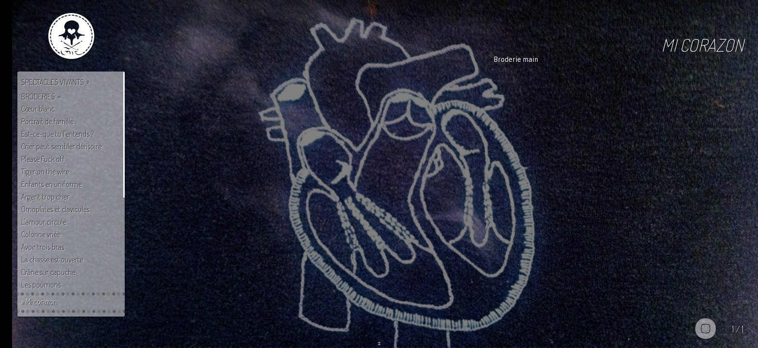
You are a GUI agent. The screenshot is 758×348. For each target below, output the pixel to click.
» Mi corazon (39, 301)
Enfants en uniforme (51, 184)
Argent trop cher (45, 197)
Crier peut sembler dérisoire (61, 146)
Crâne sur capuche (48, 272)
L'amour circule (43, 222)
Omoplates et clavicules (55, 209)
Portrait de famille (47, 121)
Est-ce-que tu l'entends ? (57, 134)
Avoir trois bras (42, 247)
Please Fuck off (43, 159)
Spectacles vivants (52, 82)
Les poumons (41, 285)
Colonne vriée (40, 234)
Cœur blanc (38, 109)
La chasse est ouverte (52, 259)
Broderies (38, 97)
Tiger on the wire (45, 171)
